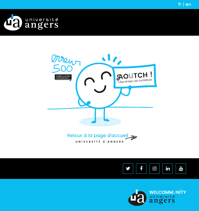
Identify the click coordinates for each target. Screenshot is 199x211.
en (188, 4)
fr (180, 4)
